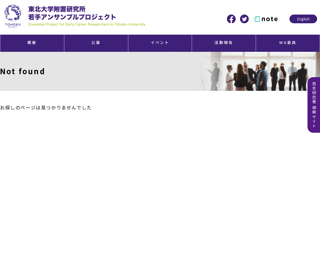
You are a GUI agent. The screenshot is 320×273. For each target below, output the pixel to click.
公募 (96, 42)
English (303, 19)
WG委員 (288, 42)
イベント (160, 42)
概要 (32, 42)
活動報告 (223, 42)
